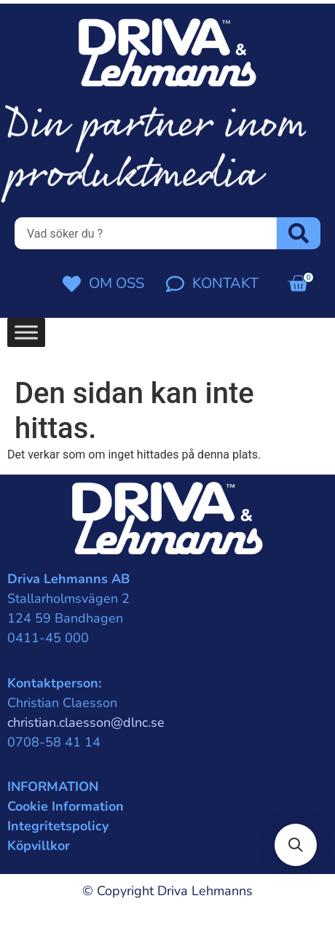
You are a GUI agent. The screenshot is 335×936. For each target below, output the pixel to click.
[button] (296, 845)
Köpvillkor (38, 845)
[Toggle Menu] (26, 333)
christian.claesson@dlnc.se (86, 722)
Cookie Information (65, 806)
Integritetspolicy (58, 826)
